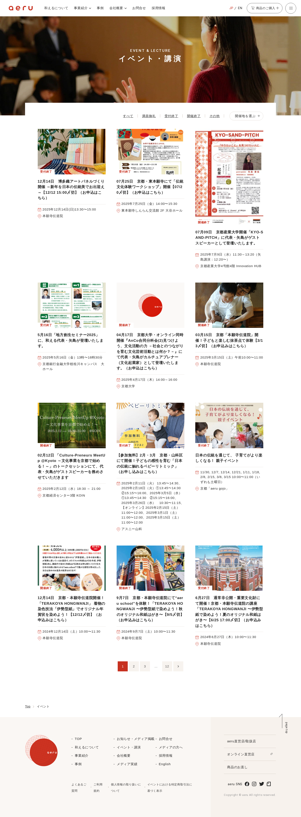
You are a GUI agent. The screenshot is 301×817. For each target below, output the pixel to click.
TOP (78, 739)
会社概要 (116, 8)
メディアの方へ (171, 747)
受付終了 (171, 116)
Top (28, 706)
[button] (290, 8)
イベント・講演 (129, 747)
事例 (100, 8)
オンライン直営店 (241, 754)
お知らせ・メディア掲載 (136, 739)
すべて (128, 116)
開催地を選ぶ (247, 116)
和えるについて (56, 8)
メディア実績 (127, 764)
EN (240, 8)
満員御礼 (149, 116)
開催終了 (194, 116)
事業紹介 (81, 8)
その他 (214, 116)
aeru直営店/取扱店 (241, 741)
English (165, 764)
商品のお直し (237, 767)
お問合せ (139, 8)
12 (167, 666)
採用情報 (158, 8)
